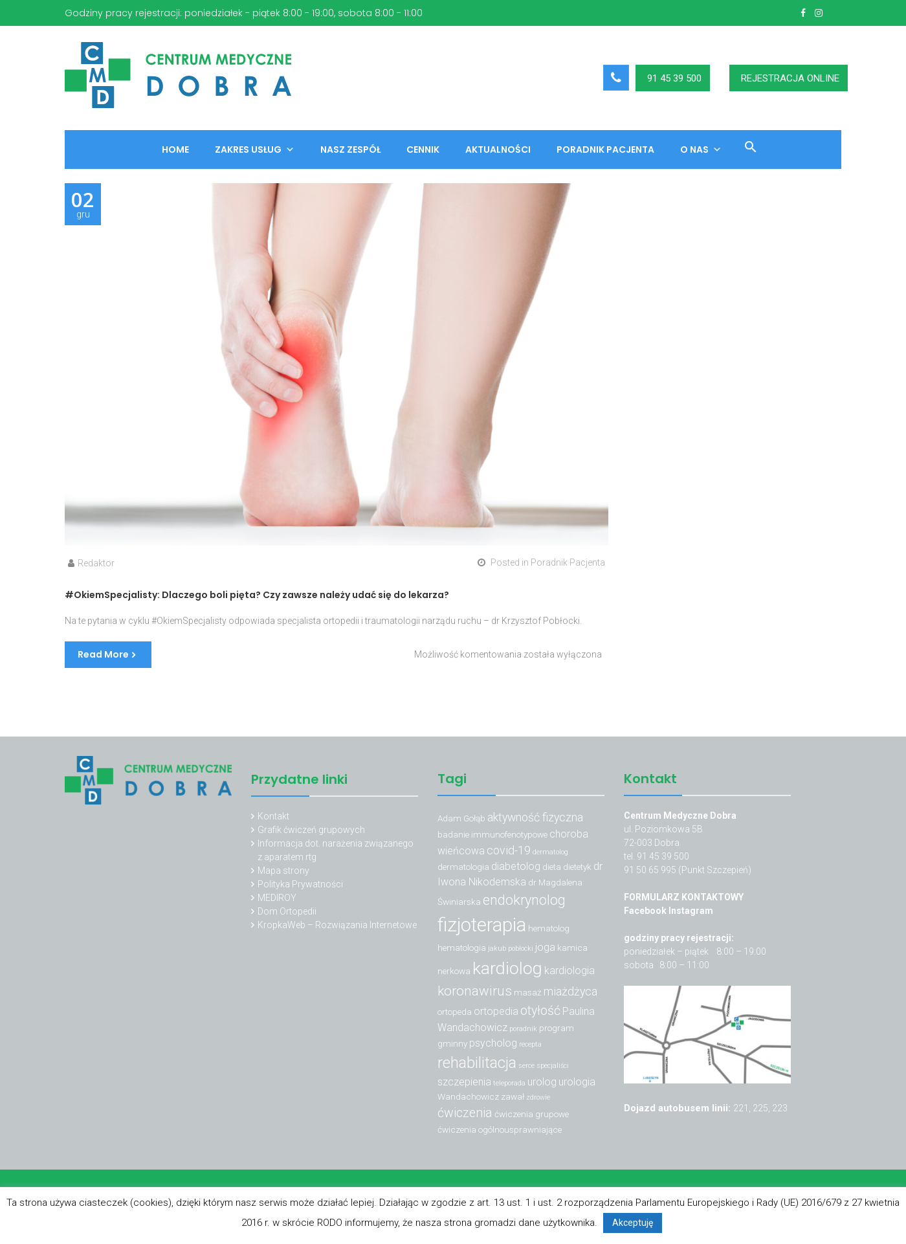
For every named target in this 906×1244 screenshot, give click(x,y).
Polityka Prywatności (300, 884)
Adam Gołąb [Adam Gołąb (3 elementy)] (461, 818)
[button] (746, 148)
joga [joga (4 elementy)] (545, 947)
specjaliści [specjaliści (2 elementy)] (552, 1065)
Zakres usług (254, 149)
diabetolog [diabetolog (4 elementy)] (515, 866)
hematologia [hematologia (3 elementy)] (461, 947)
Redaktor (96, 563)
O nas (701, 149)
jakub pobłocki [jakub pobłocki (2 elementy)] (510, 948)
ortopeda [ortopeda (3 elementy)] (454, 1011)
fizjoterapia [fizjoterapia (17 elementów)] (481, 925)
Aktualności (498, 149)
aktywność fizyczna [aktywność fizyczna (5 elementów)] (535, 817)
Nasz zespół (350, 149)
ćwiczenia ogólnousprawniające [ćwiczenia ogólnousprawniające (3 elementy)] (499, 1129)
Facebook (646, 910)
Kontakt (273, 816)
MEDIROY (277, 898)
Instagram (690, 910)
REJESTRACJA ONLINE (790, 78)
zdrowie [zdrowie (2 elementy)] (538, 1097)
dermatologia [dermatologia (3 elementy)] (463, 866)
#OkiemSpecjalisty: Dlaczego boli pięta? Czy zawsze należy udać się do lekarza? (257, 594)
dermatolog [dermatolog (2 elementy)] (550, 852)
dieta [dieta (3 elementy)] (551, 866)
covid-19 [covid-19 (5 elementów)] (509, 850)
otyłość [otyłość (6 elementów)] (540, 1010)
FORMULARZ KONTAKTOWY (684, 897)
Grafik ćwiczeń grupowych (311, 830)
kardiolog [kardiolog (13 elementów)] (507, 968)
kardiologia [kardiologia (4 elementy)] (569, 970)
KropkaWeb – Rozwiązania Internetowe (337, 925)
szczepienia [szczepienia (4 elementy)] (464, 1082)
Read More (103, 654)
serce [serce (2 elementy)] (526, 1065)
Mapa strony (283, 870)
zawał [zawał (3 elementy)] (512, 1096)
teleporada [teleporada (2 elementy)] (509, 1083)
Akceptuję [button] (632, 1222)
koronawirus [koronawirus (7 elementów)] (474, 991)
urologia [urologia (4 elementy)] (576, 1082)
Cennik (422, 149)
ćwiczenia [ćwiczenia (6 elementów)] (464, 1112)
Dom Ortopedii (287, 911)
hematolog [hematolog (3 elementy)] (548, 928)
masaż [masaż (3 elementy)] (528, 992)
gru (82, 204)
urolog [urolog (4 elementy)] (542, 1082)
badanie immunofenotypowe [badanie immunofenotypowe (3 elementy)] (492, 834)
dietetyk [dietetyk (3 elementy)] (577, 866)
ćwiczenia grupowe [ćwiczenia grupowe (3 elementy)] (531, 1114)
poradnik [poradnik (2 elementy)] (523, 1029)
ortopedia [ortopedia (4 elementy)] (496, 1011)
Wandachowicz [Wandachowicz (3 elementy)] (468, 1096)
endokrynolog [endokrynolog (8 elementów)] (524, 900)
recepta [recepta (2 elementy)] (530, 1044)
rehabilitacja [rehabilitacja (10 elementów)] (476, 1063)
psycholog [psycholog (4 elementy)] (493, 1043)
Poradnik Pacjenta (605, 149)
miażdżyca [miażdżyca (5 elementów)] (570, 991)
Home (175, 149)
